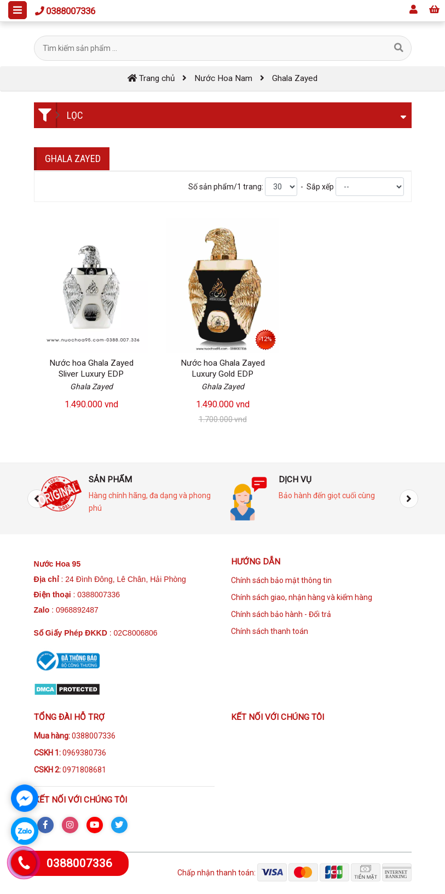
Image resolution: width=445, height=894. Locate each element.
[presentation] (36, 498)
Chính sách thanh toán (269, 631)
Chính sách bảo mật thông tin (281, 580)
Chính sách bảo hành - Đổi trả (281, 614)
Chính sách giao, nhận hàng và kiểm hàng (301, 597)
